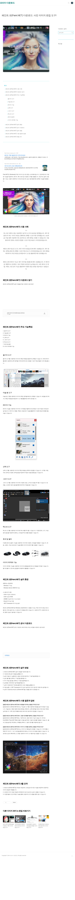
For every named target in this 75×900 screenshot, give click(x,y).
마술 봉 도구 (11, 142)
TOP (72, 897)
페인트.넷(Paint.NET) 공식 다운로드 (15, 168)
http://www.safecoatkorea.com (11, 204)
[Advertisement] (37, 16)
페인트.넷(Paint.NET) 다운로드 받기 (15, 133)
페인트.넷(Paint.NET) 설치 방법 (14, 171)
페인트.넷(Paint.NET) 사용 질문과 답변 (16, 174)
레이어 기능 (11, 145)
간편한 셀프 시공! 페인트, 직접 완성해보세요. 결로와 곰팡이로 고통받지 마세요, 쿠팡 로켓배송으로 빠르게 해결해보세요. (26, 199)
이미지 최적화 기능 (13, 161)
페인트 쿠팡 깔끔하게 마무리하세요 (14, 196)
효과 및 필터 (11, 158)
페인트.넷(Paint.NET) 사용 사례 (14, 130)
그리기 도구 (11, 152)
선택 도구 (10, 148)
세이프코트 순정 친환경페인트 (13, 207)
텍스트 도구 (11, 155)
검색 (69, 3)
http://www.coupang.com (10, 194)
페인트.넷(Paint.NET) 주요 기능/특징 (15, 136)
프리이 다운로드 (7, 3)
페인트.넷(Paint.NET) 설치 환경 (14, 165)
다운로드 (7, 696)
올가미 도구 (11, 139)
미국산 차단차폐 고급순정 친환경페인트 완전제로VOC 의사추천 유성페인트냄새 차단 (21, 209)
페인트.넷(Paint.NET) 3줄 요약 (14, 177)
